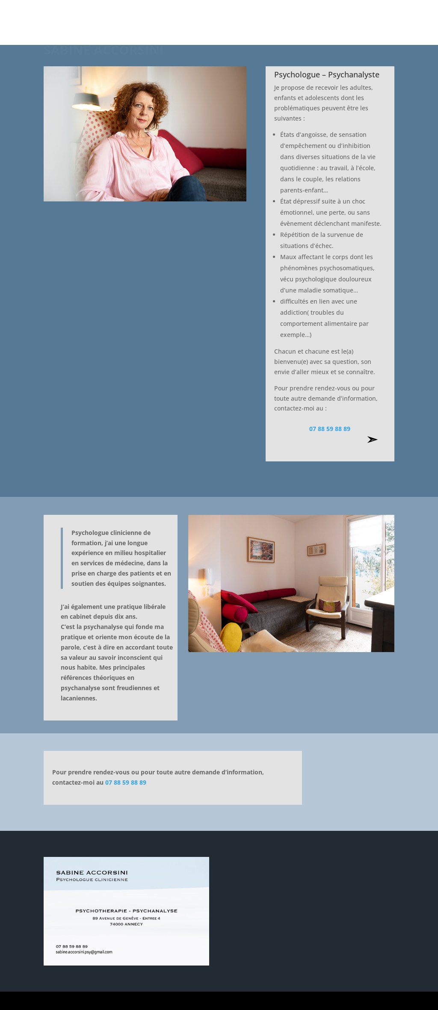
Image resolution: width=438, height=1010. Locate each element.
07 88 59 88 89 (329, 429)
